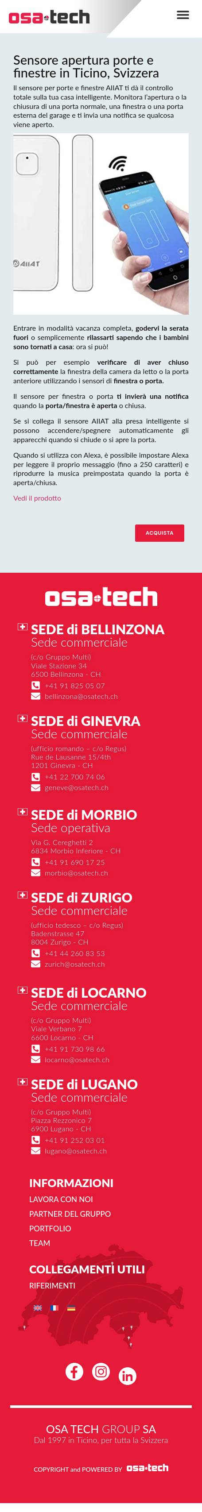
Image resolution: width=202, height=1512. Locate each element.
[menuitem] (37, 1308)
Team (39, 1243)
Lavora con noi (61, 1199)
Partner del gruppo (70, 1214)
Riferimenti (52, 1285)
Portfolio (50, 1228)
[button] (183, 14)
